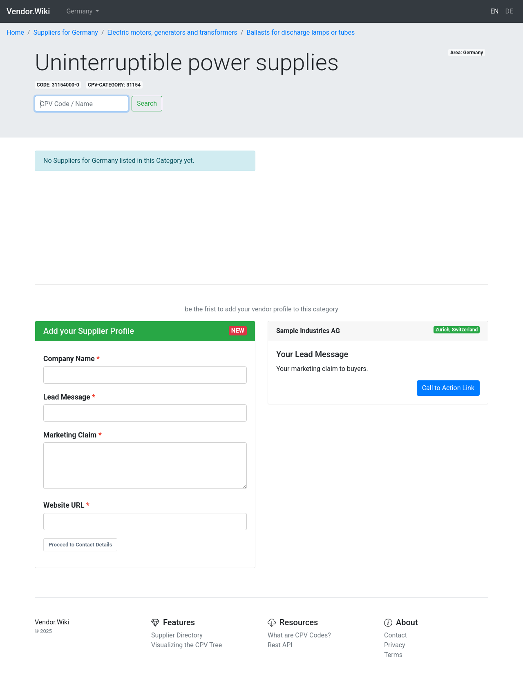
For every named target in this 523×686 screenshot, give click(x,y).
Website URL (63, 505)
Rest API (280, 645)
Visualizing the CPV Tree (186, 645)
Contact (395, 635)
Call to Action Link (448, 388)
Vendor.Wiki (28, 11)
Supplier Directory (177, 635)
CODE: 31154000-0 (58, 85)
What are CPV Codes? (299, 635)
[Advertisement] (378, 208)
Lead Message (66, 397)
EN (494, 11)
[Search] (81, 103)
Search (147, 103)
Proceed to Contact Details (80, 545)
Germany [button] (80, 11)
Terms (393, 655)
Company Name (69, 359)
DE (509, 11)
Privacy (394, 645)
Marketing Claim (69, 435)
